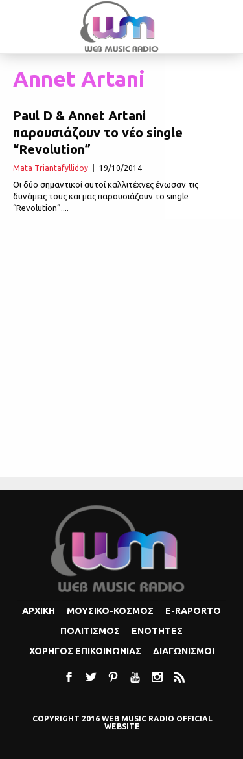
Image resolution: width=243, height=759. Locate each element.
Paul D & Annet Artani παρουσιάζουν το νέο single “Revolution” (98, 132)
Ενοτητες (157, 631)
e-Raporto (193, 611)
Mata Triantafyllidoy (50, 168)
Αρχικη (38, 611)
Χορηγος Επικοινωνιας (85, 651)
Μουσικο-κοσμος (110, 611)
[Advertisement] (121, 346)
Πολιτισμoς (90, 631)
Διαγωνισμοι (183, 651)
